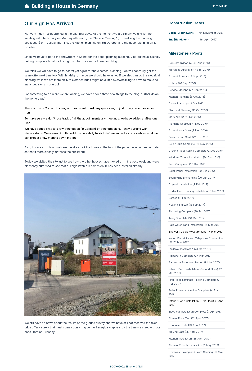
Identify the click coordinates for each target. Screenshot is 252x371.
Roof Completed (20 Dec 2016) (187, 164)
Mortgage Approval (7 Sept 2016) (189, 69)
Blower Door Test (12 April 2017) (189, 318)
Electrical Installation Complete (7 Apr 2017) (195, 311)
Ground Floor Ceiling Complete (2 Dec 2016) (196, 150)
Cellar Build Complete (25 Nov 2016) (191, 144)
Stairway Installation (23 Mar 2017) (190, 249)
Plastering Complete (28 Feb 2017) (190, 211)
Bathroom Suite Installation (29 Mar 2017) (194, 262)
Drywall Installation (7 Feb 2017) (188, 184)
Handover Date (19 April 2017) (187, 325)
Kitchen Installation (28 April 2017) (190, 338)
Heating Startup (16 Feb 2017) (187, 204)
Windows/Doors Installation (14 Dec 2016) (194, 157)
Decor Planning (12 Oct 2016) (186, 103)
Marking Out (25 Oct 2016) (185, 117)
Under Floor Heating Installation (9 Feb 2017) (196, 191)
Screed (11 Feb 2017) (181, 197)
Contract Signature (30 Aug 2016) (189, 63)
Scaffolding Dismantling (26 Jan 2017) (192, 177)
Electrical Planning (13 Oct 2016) (188, 110)
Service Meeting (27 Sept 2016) (188, 90)
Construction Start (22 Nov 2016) (189, 137)
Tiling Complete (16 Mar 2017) (187, 218)
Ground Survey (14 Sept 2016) (187, 76)
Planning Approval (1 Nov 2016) (188, 123)
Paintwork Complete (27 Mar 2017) (190, 255)
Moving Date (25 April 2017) (186, 331)
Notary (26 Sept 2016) (182, 83)
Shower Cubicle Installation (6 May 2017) (194, 345)
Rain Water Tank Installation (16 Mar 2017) (195, 224)
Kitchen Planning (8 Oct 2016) (187, 96)
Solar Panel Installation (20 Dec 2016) (192, 170)
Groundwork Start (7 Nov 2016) (188, 130)
